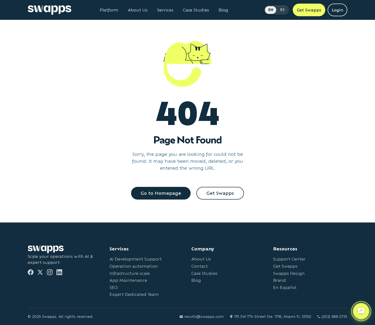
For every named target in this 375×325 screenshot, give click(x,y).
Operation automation (134, 266)
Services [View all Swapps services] (165, 10)
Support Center (289, 258)
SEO (114, 287)
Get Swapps (220, 193)
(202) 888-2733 (332, 316)
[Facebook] (30, 272)
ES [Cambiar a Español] (282, 9)
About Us (201, 258)
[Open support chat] (361, 311)
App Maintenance (128, 280)
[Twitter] (40, 272)
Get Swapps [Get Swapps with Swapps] (309, 9)
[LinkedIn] (59, 272)
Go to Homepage (161, 193)
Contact (199, 266)
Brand (279, 280)
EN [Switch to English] (271, 9)
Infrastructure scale (130, 273)
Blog (196, 280)
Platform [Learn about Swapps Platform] (109, 10)
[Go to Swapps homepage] (49, 10)
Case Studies (204, 273)
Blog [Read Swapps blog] (223, 10)
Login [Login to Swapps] (337, 9)
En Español (284, 287)
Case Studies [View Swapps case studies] (196, 10)
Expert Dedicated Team (134, 294)
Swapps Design (289, 273)
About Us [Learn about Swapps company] (138, 10)
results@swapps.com (201, 316)
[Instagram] (50, 272)
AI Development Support (136, 258)
